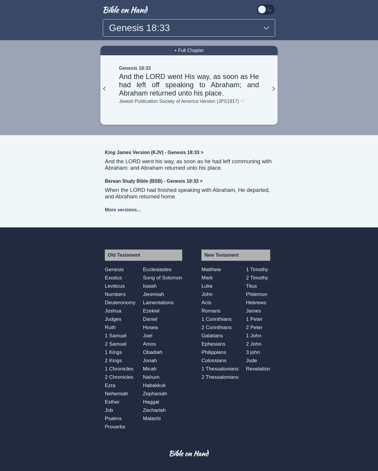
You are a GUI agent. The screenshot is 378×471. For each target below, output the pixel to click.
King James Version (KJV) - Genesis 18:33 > (154, 152)
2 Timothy (257, 278)
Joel (147, 336)
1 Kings (113, 352)
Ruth (110, 327)
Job (109, 410)
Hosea (150, 327)
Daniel (150, 319)
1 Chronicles (119, 369)
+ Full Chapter (189, 50)
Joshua (113, 311)
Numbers (115, 294)
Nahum (151, 377)
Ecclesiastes (157, 269)
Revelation (258, 369)
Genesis (114, 269)
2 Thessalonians (220, 377)
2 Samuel (115, 344)
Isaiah (150, 286)
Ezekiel (151, 311)
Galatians (212, 336)
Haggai (151, 402)
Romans (211, 311)
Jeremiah (153, 294)
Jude (251, 360)
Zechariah (154, 410)
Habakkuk (154, 385)
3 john (253, 352)
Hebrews (256, 302)
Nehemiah (116, 393)
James (253, 311)
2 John (253, 344)
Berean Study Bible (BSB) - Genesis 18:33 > (154, 181)
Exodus (113, 278)
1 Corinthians (216, 319)
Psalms (113, 418)
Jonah (150, 360)
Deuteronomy (120, 302)
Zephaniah (155, 393)
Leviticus (115, 286)
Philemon (256, 294)
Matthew (211, 269)
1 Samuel (115, 336)
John (207, 294)
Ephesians (213, 344)
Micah (150, 369)
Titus (251, 286)
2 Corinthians (216, 327)
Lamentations (158, 302)
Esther (112, 402)
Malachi (152, 418)
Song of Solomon (162, 278)
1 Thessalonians (220, 369)
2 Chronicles (119, 377)
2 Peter (254, 327)
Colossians (214, 360)
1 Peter (254, 319)
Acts (206, 302)
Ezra (110, 385)
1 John (253, 336)
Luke (207, 286)
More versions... (123, 209)
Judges (113, 319)
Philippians (213, 352)
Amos (149, 344)
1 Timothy (257, 269)
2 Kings (113, 360)
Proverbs (115, 427)
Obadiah (152, 352)
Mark (207, 278)
